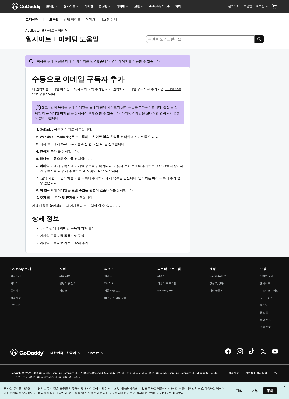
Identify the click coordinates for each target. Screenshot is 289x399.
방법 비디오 (72, 19)
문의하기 (15, 290)
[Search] (259, 39)
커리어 (14, 283)
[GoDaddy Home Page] (27, 352)
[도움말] (248, 6)
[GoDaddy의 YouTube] (275, 353)
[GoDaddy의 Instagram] (240, 353)
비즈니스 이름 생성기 (116, 298)
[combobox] (200, 39)
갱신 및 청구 (216, 283)
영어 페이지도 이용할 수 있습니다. (136, 61)
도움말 (54, 19)
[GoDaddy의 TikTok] (251, 353)
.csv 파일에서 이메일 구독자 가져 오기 (67, 228)
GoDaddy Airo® (159, 6)
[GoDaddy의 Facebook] (228, 353)
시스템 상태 (108, 19)
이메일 (88, 6)
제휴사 (161, 276)
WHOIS (108, 283)
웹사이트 (265, 283)
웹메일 (108, 276)
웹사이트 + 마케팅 (54, 30)
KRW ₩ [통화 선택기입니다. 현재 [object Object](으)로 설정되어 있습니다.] (95, 352)
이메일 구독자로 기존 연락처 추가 (64, 242)
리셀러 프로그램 (166, 283)
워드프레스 (266, 298)
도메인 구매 (266, 276)
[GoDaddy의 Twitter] (263, 353)
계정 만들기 (216, 290)
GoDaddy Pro (165, 290)
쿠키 (276, 373)
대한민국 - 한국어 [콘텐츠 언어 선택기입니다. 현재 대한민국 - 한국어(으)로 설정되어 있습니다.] (65, 352)
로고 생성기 (266, 319)
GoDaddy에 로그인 (220, 276)
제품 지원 (65, 276)
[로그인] (262, 6)
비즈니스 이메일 (269, 290)
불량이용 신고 (67, 283)
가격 (178, 6)
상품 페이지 (62, 129)
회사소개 (15, 276)
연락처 (90, 19)
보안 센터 (15, 305)
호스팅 (264, 305)
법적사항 (15, 298)
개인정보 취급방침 (256, 373)
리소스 (63, 290)
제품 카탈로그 (112, 290)
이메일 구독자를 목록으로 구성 (62, 235)
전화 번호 (265, 327)
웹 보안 (264, 312)
